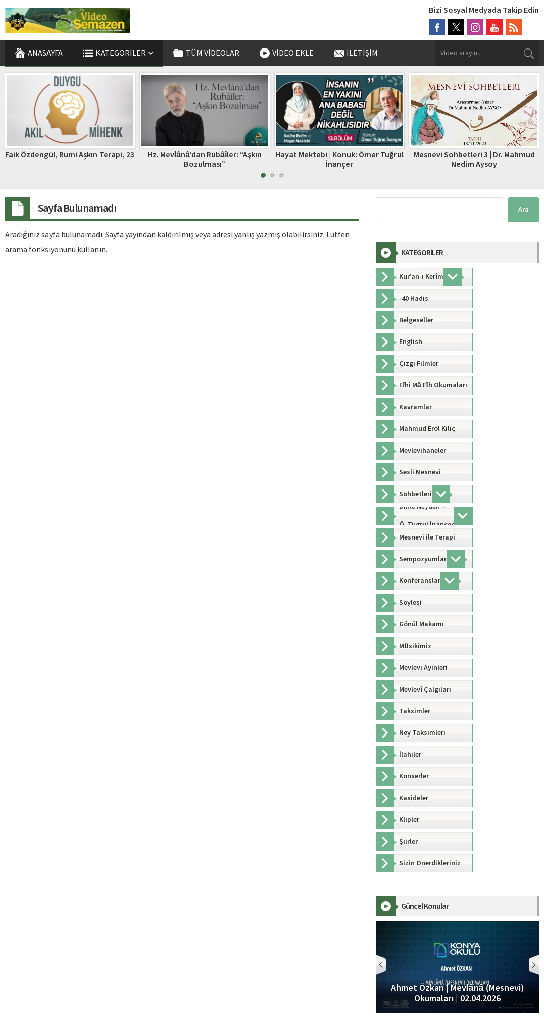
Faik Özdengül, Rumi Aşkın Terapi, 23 (69, 154)
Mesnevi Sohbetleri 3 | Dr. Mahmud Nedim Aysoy (474, 159)
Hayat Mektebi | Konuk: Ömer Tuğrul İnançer (339, 159)
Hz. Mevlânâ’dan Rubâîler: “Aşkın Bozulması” (204, 159)
